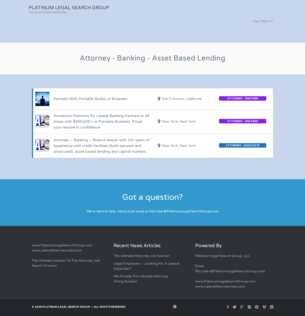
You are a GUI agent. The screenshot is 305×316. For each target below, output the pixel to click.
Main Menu (261, 21)
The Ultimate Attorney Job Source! (141, 256)
